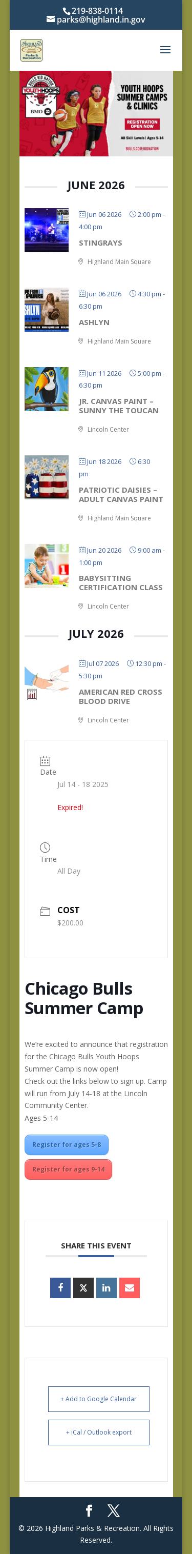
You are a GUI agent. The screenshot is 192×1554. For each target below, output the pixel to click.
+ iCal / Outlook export (99, 1432)
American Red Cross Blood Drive (120, 696)
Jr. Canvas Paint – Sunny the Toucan (119, 405)
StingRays (100, 242)
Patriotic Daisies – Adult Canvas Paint (121, 494)
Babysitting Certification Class (121, 582)
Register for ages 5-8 (66, 1144)
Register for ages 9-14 (68, 1169)
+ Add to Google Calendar (98, 1399)
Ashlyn (94, 322)
